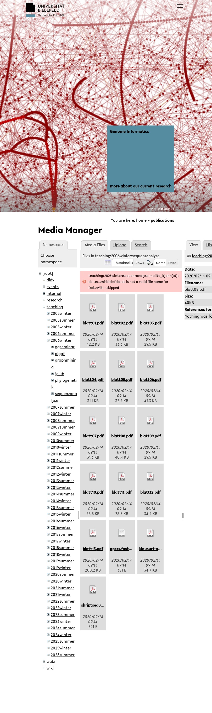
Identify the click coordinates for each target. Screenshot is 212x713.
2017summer (62, 534)
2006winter (61, 340)
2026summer (63, 655)
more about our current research (140, 186)
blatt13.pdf (93, 548)
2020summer (63, 574)
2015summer (62, 507)
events (53, 286)
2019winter (61, 568)
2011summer (62, 454)
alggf (60, 353)
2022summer (63, 601)
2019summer (62, 561)
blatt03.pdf (150, 323)
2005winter (61, 327)
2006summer (63, 333)
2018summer (62, 547)
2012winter (61, 474)
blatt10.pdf (93, 492)
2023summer (63, 614)
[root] (47, 273)
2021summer (62, 588)
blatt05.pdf (121, 379)
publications (162, 220)
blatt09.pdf (150, 436)
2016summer (62, 521)
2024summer (63, 628)
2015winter (61, 514)
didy (50, 280)
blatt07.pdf (93, 436)
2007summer (63, 407)
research (55, 300)
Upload (119, 245)
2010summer (62, 440)
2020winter (61, 581)
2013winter (61, 487)
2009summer (63, 427)
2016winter (61, 527)
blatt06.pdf (150, 379)
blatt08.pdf (121, 436)
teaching (55, 307)
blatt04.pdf (93, 379)
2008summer (63, 420)
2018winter (61, 554)
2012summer (62, 467)
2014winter (61, 501)
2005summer (63, 320)
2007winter (61, 414)
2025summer (63, 641)
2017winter (60, 541)
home (141, 220)
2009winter (61, 434)
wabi (51, 661)
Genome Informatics (129, 131)
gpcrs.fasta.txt (124, 548)
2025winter (61, 648)
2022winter (61, 608)
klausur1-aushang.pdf (159, 548)
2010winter (61, 447)
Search (141, 245)
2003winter (61, 313)
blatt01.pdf (93, 323)
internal (54, 293)
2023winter (61, 621)
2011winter (60, 460)
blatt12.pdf (150, 492)
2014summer (62, 494)
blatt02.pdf (121, 323)
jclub (59, 374)
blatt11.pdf (122, 492)
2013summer (62, 480)
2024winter (61, 634)
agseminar (65, 347)
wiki (50, 668)
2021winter (61, 594)
